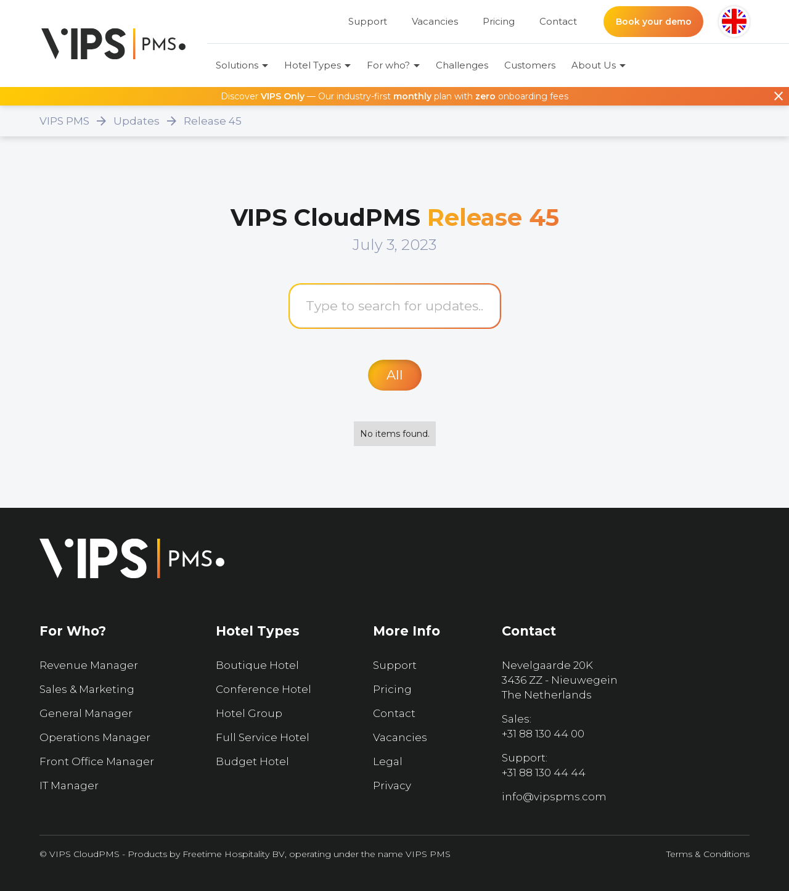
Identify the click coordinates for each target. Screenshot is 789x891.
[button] (734, 21)
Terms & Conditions (708, 854)
